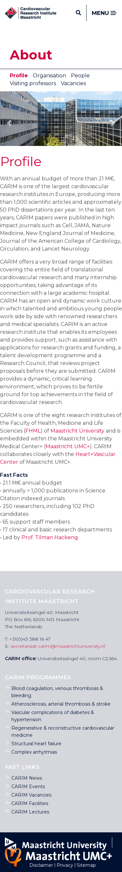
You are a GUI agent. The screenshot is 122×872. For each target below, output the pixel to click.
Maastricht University (77, 431)
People (80, 75)
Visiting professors (33, 83)
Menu (104, 13)
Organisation (49, 75)
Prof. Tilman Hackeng (49, 537)
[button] (9, 123)
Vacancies (73, 83)
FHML (33, 431)
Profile (19, 75)
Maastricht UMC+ (68, 446)
